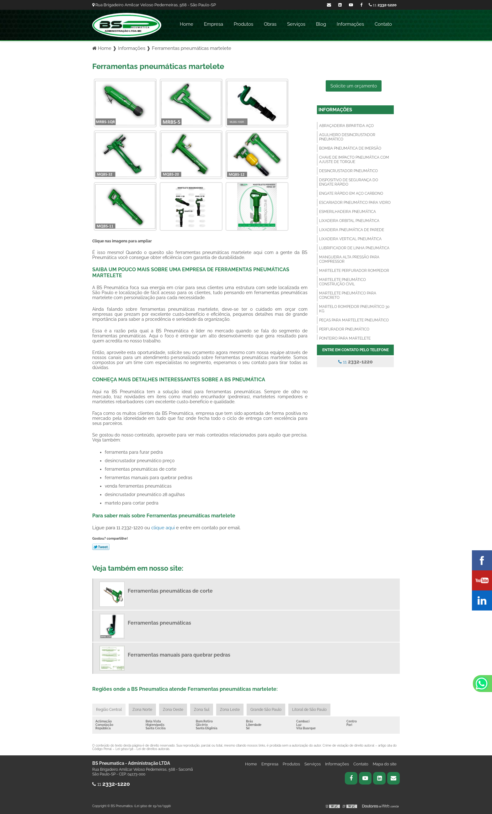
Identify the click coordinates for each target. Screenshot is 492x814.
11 (383, 5)
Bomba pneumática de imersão (350, 148)
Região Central (109, 709)
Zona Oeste (173, 709)
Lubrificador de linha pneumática (354, 248)
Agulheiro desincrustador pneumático (347, 137)
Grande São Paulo (265, 709)
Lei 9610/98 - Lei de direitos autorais (142, 749)
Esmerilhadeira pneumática (347, 211)
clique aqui (163, 527)
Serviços (296, 24)
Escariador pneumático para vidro (355, 202)
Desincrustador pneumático (348, 171)
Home (186, 24)
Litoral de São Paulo (309, 709)
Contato (383, 24)
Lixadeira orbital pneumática (349, 221)
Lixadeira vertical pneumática (350, 239)
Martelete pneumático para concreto (347, 295)
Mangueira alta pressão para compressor (349, 259)
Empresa (213, 24)
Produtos (243, 24)
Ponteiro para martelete (345, 338)
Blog (321, 24)
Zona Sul (201, 709)
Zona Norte (142, 709)
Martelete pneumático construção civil (342, 282)
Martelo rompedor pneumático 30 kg (354, 308)
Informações (350, 24)
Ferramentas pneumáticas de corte (170, 591)
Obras (270, 24)
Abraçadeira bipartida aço (346, 126)
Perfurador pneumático (344, 329)
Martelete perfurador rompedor (354, 270)
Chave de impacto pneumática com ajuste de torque (354, 159)
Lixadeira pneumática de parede (351, 230)
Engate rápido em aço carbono (351, 193)
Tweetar (101, 547)
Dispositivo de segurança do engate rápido (348, 182)
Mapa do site (385, 764)
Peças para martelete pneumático (354, 320)
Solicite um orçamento (353, 85)
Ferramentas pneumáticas (159, 623)
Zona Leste (230, 709)
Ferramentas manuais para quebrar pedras (179, 655)
